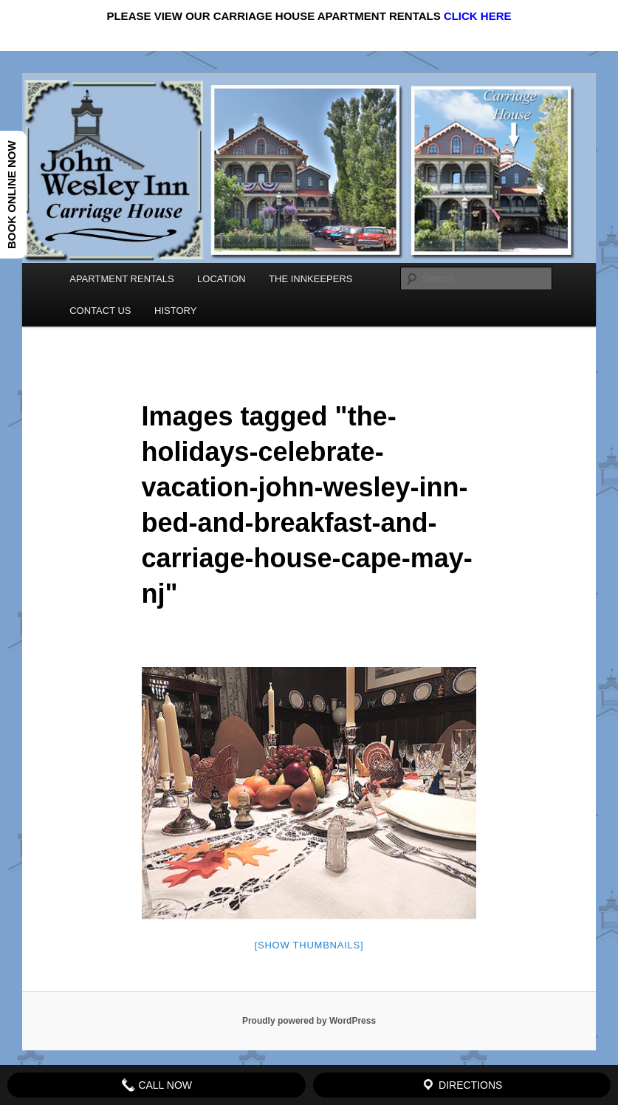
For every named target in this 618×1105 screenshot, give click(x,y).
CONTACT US (100, 310)
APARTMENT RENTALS (121, 278)
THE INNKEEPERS (310, 278)
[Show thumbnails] (309, 945)
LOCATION (221, 278)
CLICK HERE (478, 16)
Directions (461, 1085)
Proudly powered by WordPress (309, 1021)
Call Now (157, 1085)
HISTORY (175, 310)
